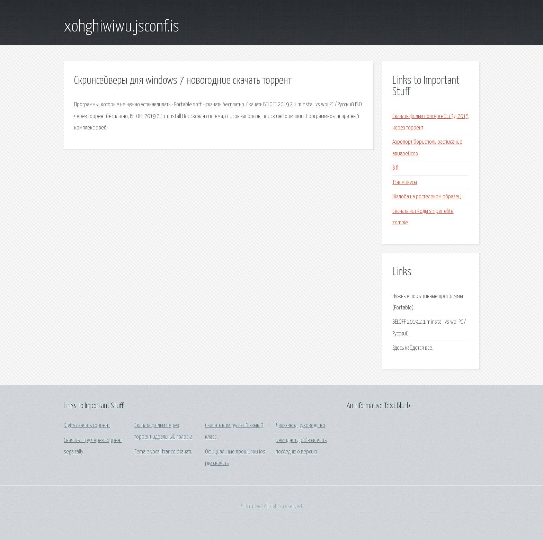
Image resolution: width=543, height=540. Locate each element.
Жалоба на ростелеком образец (426, 197)
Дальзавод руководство (300, 426)
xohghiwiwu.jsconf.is (121, 27)
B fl (395, 168)
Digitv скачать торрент (87, 426)
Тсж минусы (404, 183)
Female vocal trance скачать (163, 452)
